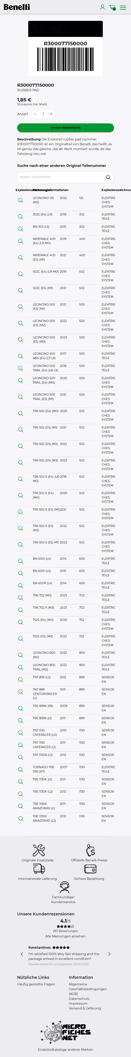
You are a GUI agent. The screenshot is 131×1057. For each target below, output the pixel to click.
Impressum (78, 1003)
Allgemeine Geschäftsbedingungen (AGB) (88, 989)
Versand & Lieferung (85, 1008)
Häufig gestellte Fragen (36, 984)
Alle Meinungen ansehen (65, 936)
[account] (103, 7)
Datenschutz (79, 999)
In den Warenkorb (65, 128)
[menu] (123, 7)
